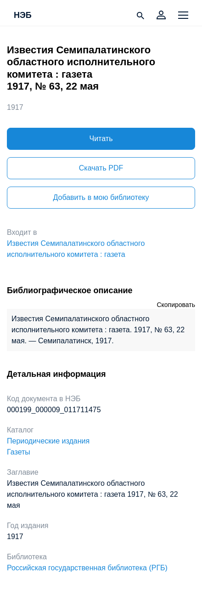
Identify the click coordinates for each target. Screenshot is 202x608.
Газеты (18, 452)
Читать (101, 138)
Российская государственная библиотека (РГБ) (87, 568)
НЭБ (23, 15)
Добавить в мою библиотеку (101, 197)
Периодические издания (48, 441)
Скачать (101, 168)
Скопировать (176, 304)
